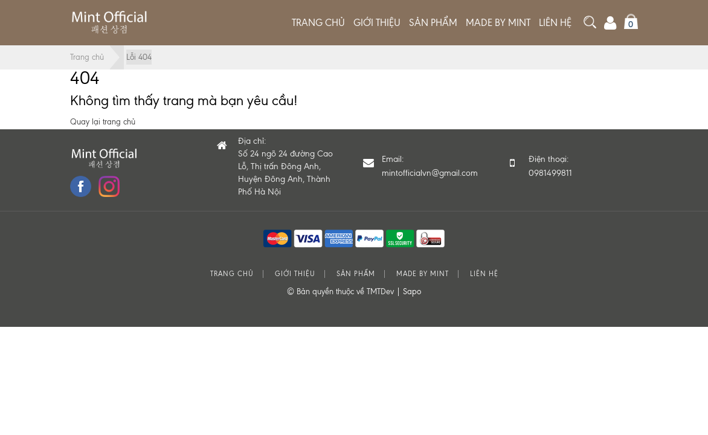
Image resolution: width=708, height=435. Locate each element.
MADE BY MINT (498, 22)
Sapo (412, 291)
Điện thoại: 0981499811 (550, 166)
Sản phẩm (433, 22)
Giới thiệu (377, 22)
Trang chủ (318, 22)
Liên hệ (555, 22)
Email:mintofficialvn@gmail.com (430, 166)
